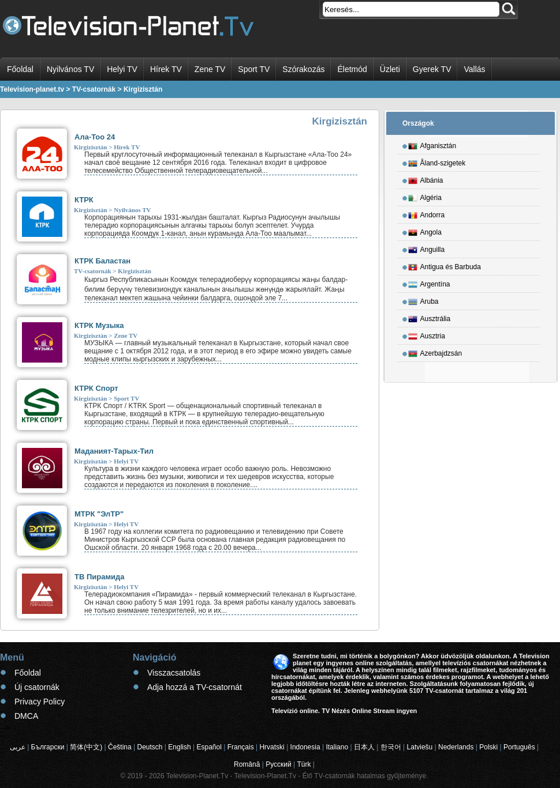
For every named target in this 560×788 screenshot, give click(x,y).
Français (240, 747)
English (179, 747)
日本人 (364, 747)
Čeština (120, 747)
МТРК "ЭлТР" (99, 514)
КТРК (84, 199)
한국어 (390, 747)
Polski (488, 747)
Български (48, 747)
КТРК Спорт (96, 388)
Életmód (352, 69)
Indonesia (305, 747)
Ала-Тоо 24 (94, 137)
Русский (279, 764)
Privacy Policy (39, 701)
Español (208, 747)
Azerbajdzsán (435, 352)
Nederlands (455, 747)
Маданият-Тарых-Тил (114, 451)
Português (519, 747)
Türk (304, 764)
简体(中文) (86, 747)
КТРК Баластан (102, 261)
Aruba (423, 300)
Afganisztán (432, 144)
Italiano (337, 747)
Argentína (429, 282)
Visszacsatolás (173, 672)
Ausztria (426, 334)
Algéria (425, 196)
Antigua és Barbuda (444, 265)
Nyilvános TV (70, 69)
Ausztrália (429, 317)
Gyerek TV (432, 69)
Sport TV (254, 69)
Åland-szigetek (437, 161)
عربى (17, 747)
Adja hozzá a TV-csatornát (194, 687)
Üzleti (390, 69)
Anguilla (426, 248)
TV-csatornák (92, 270)
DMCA (26, 716)
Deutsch (149, 747)
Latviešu (420, 747)
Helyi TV (122, 69)
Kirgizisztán (90, 147)
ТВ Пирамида (99, 576)
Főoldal (20, 69)
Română (247, 764)
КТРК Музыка (99, 325)
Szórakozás (303, 69)
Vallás (474, 69)
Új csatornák (36, 687)
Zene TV (210, 69)
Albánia (425, 179)
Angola (425, 230)
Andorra (426, 213)
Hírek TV (166, 69)
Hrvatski (271, 747)
